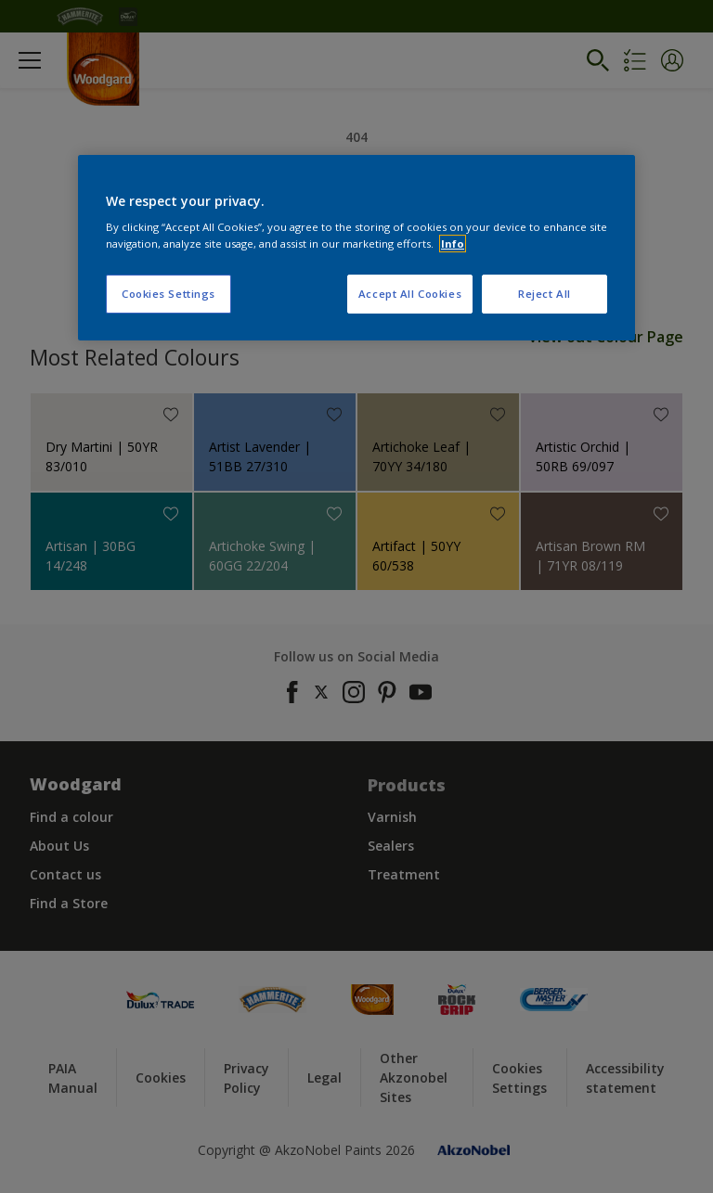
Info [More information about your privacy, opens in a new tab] (452, 243)
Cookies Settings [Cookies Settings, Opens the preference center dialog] (168, 294)
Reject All (544, 294)
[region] (356, 247)
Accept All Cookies (409, 294)
